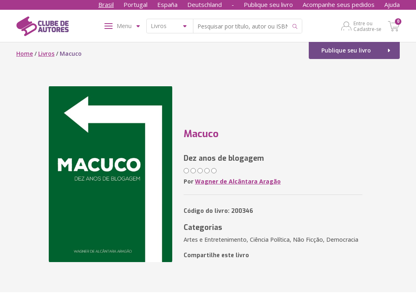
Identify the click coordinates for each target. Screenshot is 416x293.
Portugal (135, 4)
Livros (46, 53)
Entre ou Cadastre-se (367, 26)
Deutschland (204, 4)
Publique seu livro (268, 4)
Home (24, 53)
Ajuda (392, 4)
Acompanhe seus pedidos (339, 4)
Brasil (106, 4)
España (167, 4)
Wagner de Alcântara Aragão (238, 181)
